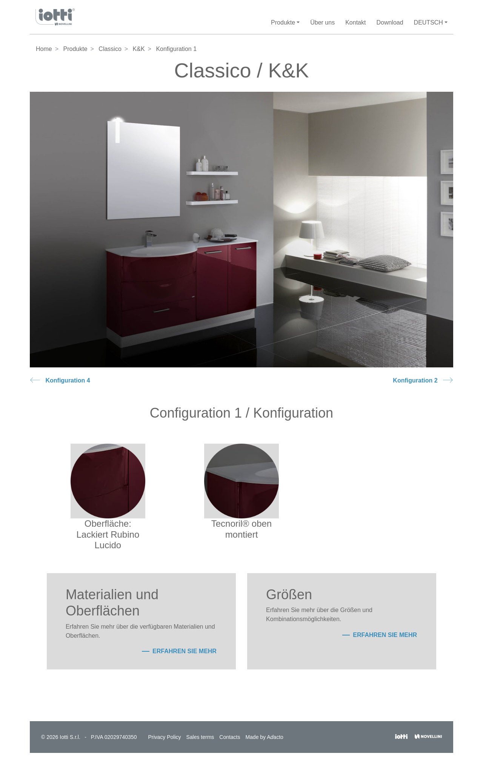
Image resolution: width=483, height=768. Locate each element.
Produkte (75, 49)
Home (44, 49)
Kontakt (355, 22)
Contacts (229, 737)
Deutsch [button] (428, 22)
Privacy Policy (164, 737)
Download (389, 22)
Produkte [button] (283, 22)
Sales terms (200, 737)
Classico (109, 49)
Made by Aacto (264, 737)
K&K (139, 49)
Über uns (322, 22)
